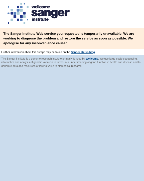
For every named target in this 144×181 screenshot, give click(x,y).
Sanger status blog (83, 52)
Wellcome (92, 58)
